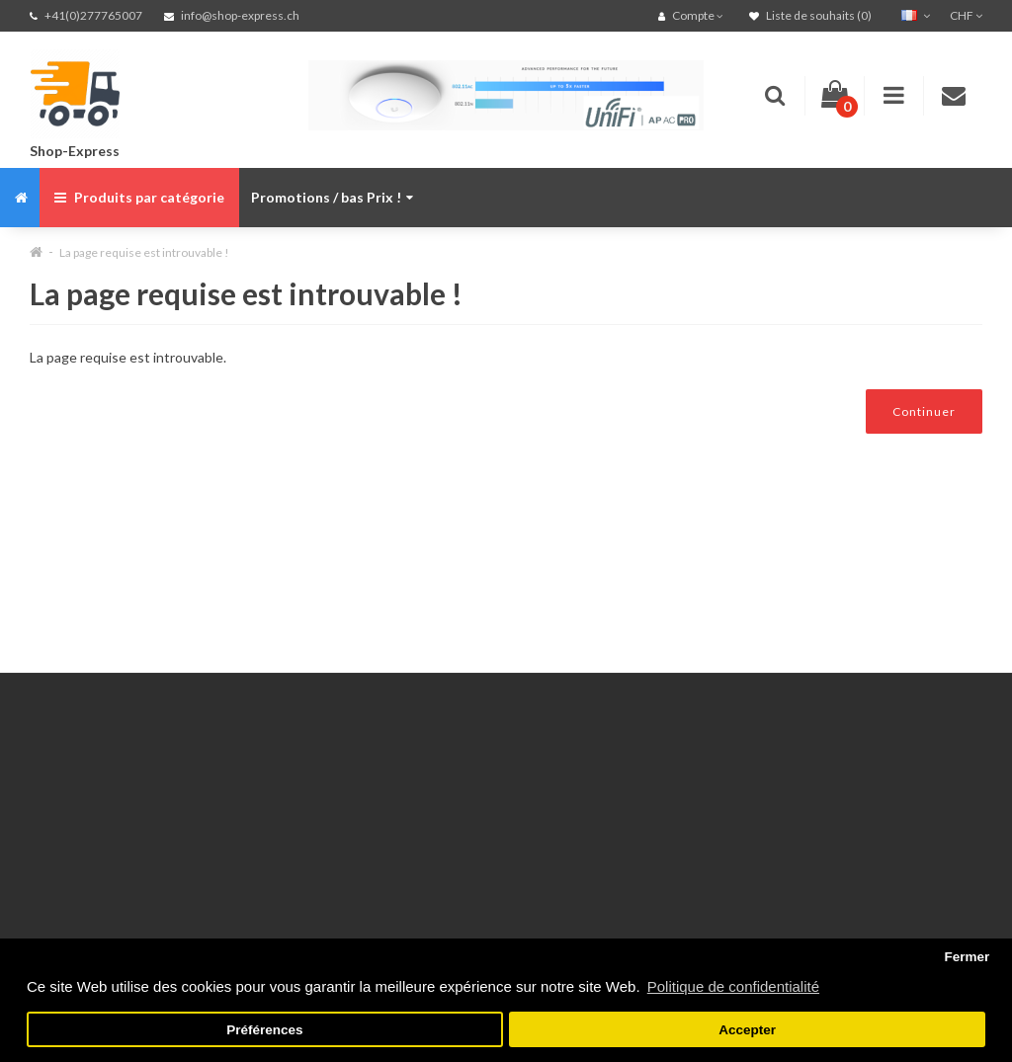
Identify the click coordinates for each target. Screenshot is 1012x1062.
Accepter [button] (747, 1029)
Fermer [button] (966, 956)
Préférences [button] (264, 1029)
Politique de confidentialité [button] (733, 986)
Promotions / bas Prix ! (332, 197)
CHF (966, 15)
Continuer (924, 411)
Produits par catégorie (139, 197)
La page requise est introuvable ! (144, 252)
